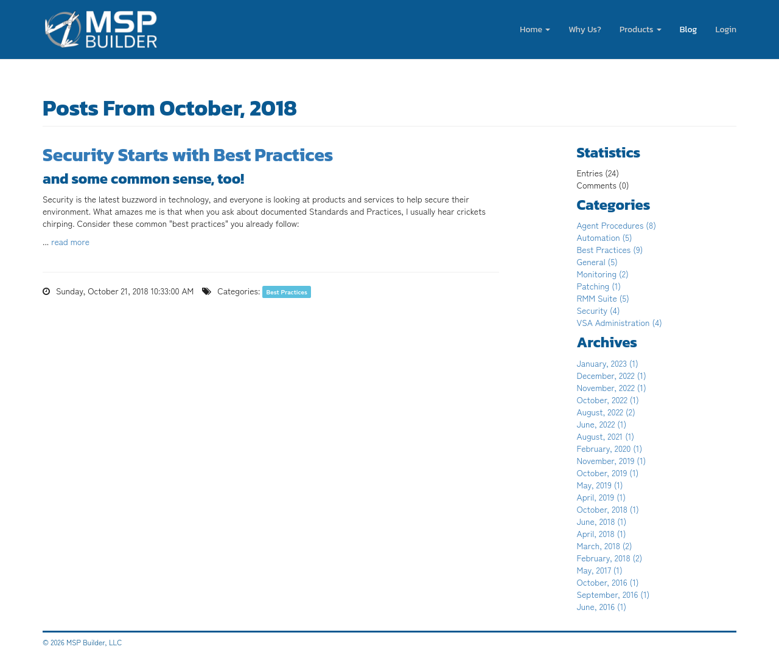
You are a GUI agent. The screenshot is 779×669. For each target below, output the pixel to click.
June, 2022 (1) (602, 424)
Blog (688, 29)
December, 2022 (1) (611, 375)
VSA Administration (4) (619, 322)
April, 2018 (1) (601, 533)
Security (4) (598, 310)
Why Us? (584, 29)
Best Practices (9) (610, 249)
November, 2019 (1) (611, 460)
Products (641, 29)
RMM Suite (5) (603, 298)
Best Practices (287, 291)
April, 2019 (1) (601, 497)
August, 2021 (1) (606, 436)
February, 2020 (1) (610, 448)
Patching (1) (599, 286)
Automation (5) (604, 237)
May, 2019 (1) (600, 485)
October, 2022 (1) (608, 399)
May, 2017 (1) (600, 570)
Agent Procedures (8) (617, 225)
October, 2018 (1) (608, 509)
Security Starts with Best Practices (188, 154)
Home (535, 29)
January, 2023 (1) (607, 363)
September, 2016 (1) (613, 594)
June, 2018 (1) (602, 521)
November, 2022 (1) (611, 387)
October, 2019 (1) (608, 472)
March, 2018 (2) (604, 545)
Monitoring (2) (603, 274)
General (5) (597, 261)
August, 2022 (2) (606, 412)
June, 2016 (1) (602, 606)
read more (70, 241)
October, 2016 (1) (608, 582)
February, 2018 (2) (610, 558)
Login (725, 29)
